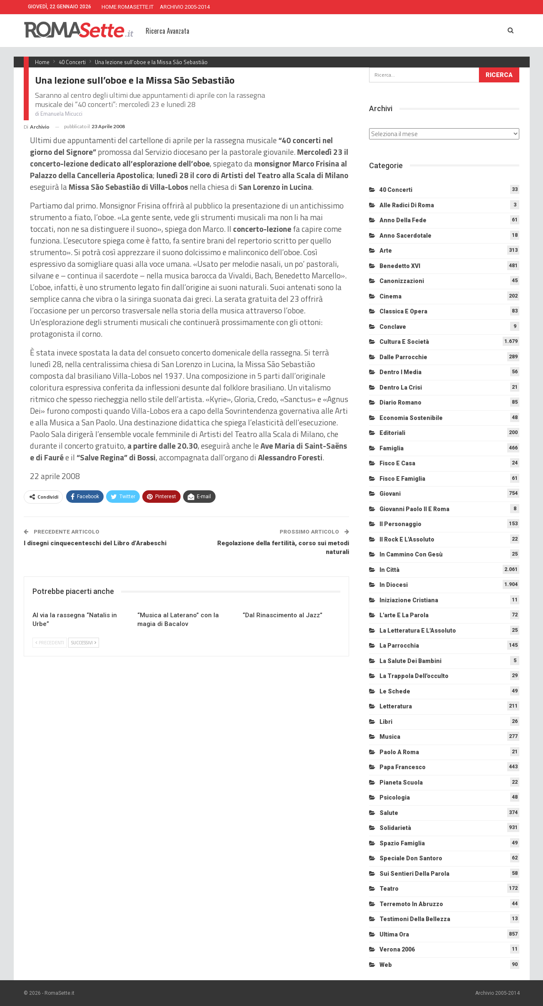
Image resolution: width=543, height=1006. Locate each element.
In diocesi (393, 584)
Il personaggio (400, 524)
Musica (389, 736)
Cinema (390, 296)
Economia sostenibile (411, 418)
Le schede (394, 691)
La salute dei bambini (410, 661)
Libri (385, 721)
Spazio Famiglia (402, 843)
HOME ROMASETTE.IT (128, 7)
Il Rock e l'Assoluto (406, 539)
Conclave (392, 326)
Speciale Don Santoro (410, 858)
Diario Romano (400, 402)
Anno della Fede (402, 220)
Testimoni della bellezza (414, 919)
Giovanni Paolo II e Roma (414, 509)
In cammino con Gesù (411, 554)
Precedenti (49, 642)
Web (385, 964)
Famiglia (391, 448)
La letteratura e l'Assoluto (417, 630)
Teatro (389, 888)
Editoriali (392, 433)
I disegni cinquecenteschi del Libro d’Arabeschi (95, 543)
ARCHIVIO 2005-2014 (185, 7)
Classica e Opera (403, 311)
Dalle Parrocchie (403, 357)
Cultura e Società (404, 341)
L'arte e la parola (404, 615)
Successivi (83, 642)
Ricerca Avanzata (167, 31)
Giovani (390, 493)
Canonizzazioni (401, 281)
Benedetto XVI (399, 266)
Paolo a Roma (399, 752)
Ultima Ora (394, 934)
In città (389, 569)
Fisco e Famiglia (402, 478)
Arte (385, 250)
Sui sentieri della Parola (414, 873)
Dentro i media (400, 372)
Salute (388, 813)
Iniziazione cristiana (408, 600)
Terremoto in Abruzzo (411, 904)
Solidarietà (395, 828)
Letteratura (395, 706)
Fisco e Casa (397, 463)
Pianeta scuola (401, 782)
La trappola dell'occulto (414, 676)
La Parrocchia (399, 645)
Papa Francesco (402, 767)
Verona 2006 (397, 949)
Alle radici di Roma (406, 205)
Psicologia (394, 797)
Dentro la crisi (400, 387)
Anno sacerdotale (405, 235)
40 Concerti (395, 189)
